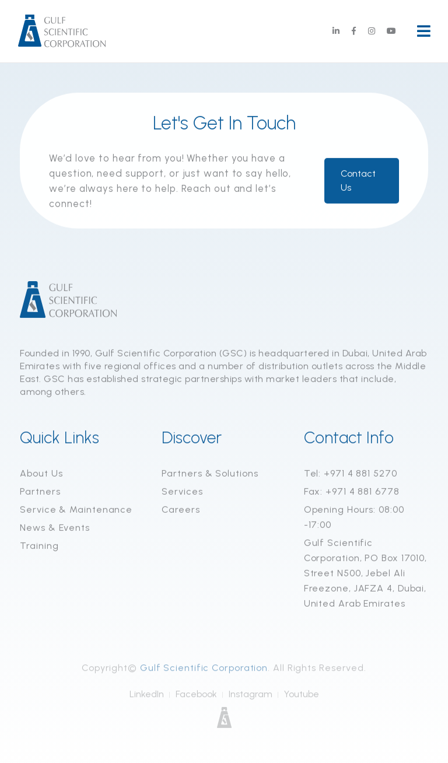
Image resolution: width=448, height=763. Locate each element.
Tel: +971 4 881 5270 (350, 474)
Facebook (196, 696)
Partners (40, 492)
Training (39, 546)
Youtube (301, 696)
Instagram (250, 696)
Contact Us (358, 181)
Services (182, 492)
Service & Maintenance (76, 510)
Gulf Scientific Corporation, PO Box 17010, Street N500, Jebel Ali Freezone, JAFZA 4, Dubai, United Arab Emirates (365, 574)
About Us (41, 474)
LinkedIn (147, 696)
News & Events (55, 528)
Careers (181, 510)
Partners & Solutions (210, 474)
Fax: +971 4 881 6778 (352, 492)
